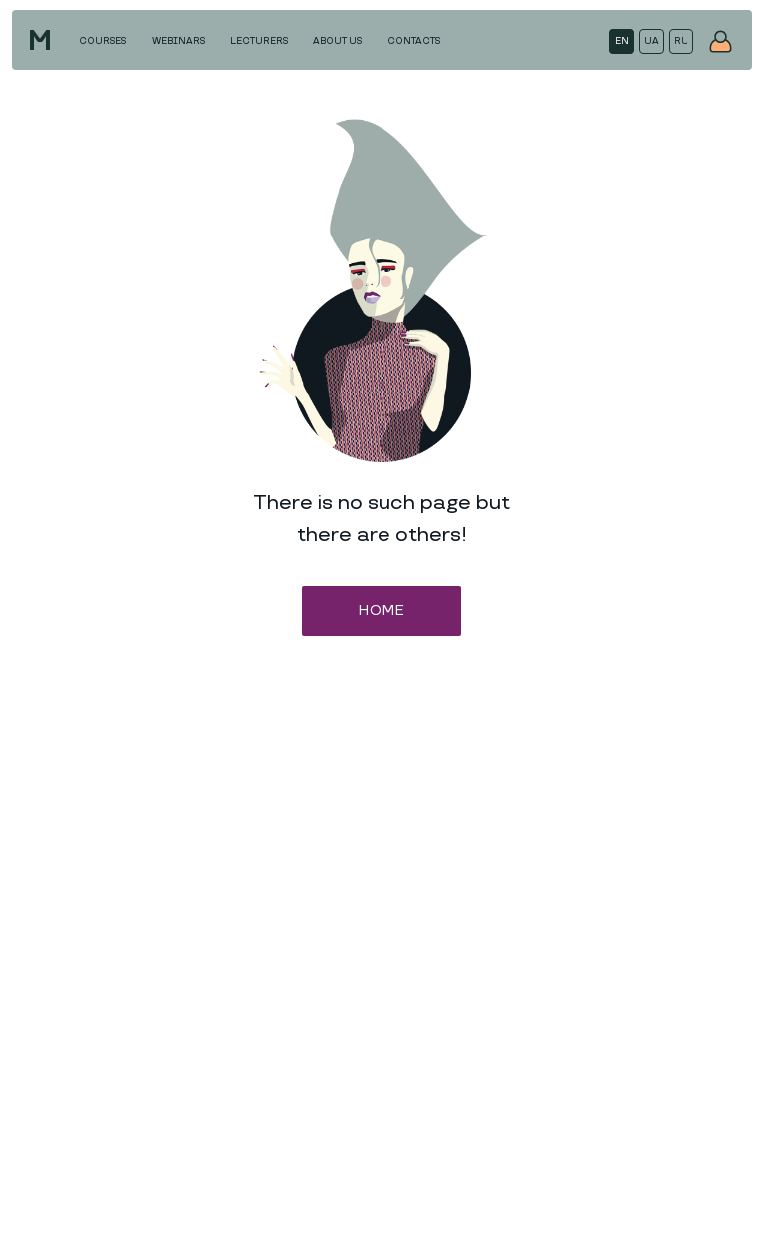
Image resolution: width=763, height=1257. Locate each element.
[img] (720, 41)
